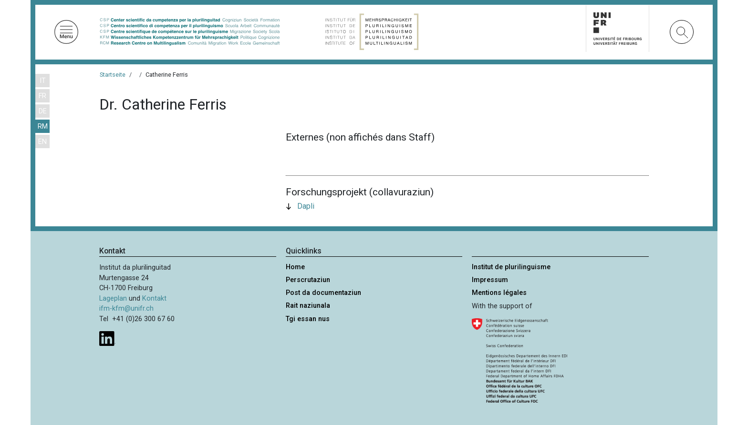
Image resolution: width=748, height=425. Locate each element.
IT (43, 81)
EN (42, 142)
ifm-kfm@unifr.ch (126, 308)
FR (42, 96)
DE (43, 111)
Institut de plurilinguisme (511, 267)
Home (295, 267)
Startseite (112, 74)
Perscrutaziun (308, 280)
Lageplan (113, 298)
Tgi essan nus (308, 319)
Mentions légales (499, 293)
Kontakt (154, 298)
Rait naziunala (308, 306)
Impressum (490, 280)
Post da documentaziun (323, 293)
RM (43, 126)
